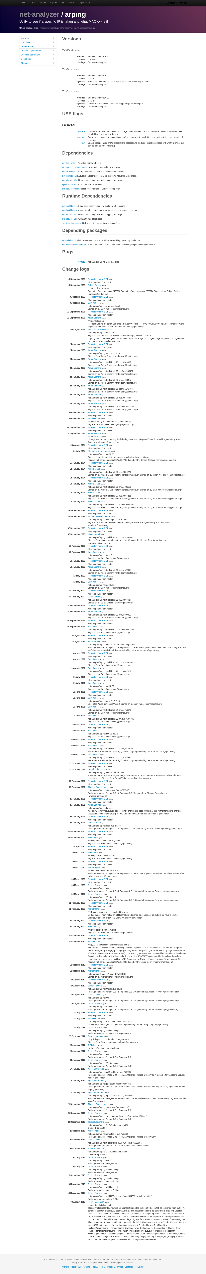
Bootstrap (129, 1267)
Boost (110, 1267)
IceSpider (139, 1267)
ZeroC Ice (118, 1267)
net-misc (66, 180)
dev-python (67, 167)
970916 (81, 262)
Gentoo (65, 1267)
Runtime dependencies (37, 50)
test (83, 143)
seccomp (80, 137)
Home (23, 3)
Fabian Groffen (94, 285)
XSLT (103, 1267)
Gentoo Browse (176, 2)
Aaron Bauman (94, 805)
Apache (86, 1267)
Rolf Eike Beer (94, 641)
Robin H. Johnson (96, 1036)
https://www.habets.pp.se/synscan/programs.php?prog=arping (67, 28)
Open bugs (37, 59)
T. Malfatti (92, 1045)
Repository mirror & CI (98, 279)
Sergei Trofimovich (96, 769)
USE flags (37, 42)
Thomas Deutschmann (98, 787)
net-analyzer (39, 14)
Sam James (93, 303)
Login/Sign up (84, 3)
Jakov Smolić (94, 597)
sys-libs (65, 184)
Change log (37, 63)
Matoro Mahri (94, 469)
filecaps (81, 131)
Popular (53, 3)
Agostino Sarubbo (96, 1069)
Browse (43, 3)
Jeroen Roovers (95, 885)
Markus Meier (94, 1131)
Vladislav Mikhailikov (97, 329)
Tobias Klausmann (96, 1122)
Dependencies (37, 46)
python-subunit (80, 167)
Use (62, 3)
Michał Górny (94, 418)
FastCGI (95, 1267)
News (33, 3)
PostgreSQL (76, 1267)
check (73, 163)
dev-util (65, 240)
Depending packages (37, 54)
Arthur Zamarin (94, 318)
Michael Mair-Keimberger (99, 451)
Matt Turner (93, 837)
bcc (72, 240)
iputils (74, 180)
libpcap (73, 176)
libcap (73, 184)
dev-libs (65, 163)
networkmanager (79, 245)
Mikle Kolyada (94, 867)
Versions (37, 38)
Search (71, 3)
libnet (72, 171)
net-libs (65, 171)
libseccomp (76, 189)
